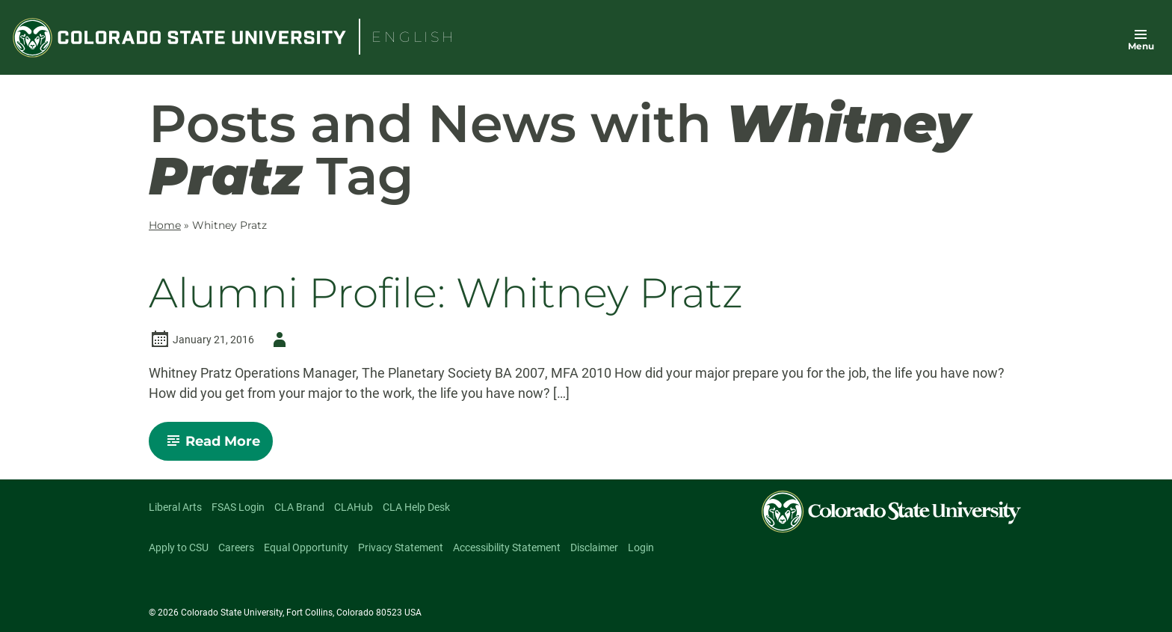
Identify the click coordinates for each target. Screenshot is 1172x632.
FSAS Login (238, 507)
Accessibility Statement (507, 547)
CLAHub (353, 507)
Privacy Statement (400, 547)
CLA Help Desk (416, 507)
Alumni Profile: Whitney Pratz (446, 293)
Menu (1141, 46)
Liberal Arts (175, 507)
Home (165, 225)
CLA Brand (299, 507)
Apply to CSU (179, 547)
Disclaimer (594, 547)
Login (641, 547)
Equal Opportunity (306, 547)
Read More (217, 446)
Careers (236, 547)
